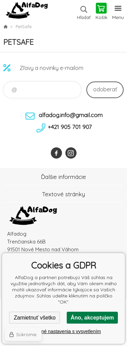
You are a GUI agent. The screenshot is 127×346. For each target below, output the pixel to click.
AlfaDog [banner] (26, 12)
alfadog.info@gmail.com (71, 115)
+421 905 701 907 (70, 126)
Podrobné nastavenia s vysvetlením (63, 331)
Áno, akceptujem (92, 318)
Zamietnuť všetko (35, 318)
